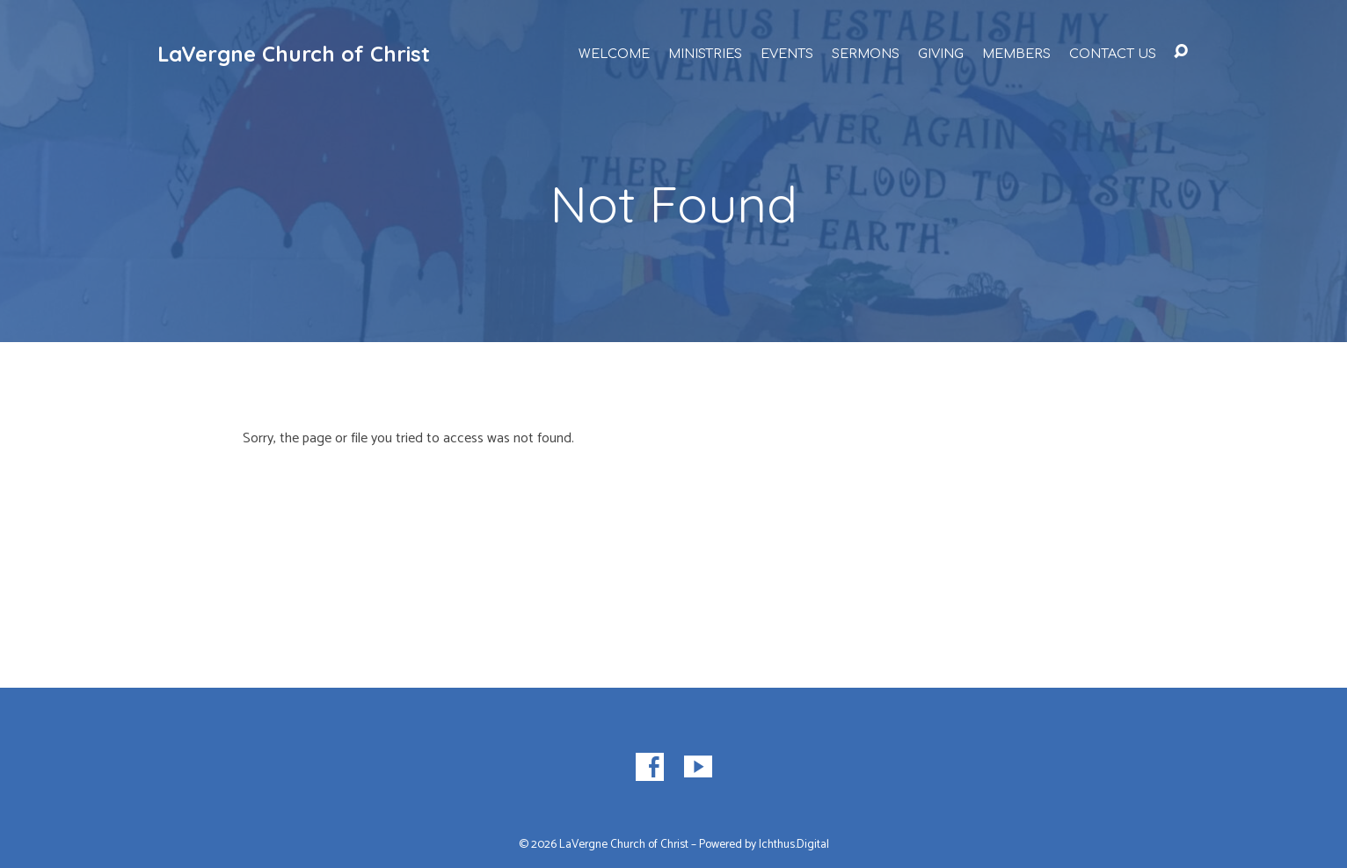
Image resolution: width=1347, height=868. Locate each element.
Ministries (705, 53)
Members (1016, 53)
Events (787, 53)
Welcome (614, 53)
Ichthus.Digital (794, 844)
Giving (941, 53)
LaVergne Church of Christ (293, 53)
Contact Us (1112, 53)
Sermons (865, 53)
